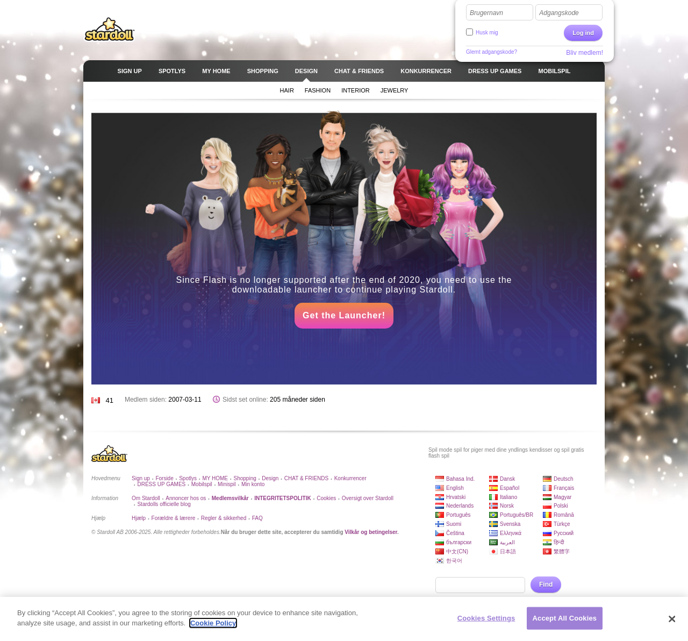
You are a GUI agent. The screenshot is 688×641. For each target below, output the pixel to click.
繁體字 (562, 551)
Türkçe (562, 524)
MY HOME (215, 478)
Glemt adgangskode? (491, 52)
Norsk (507, 506)
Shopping (245, 478)
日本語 (508, 551)
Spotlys (188, 478)
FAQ (257, 518)
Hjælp (139, 518)
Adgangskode (558, 13)
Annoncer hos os (186, 498)
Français (564, 488)
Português (458, 515)
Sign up (141, 478)
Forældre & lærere (174, 518)
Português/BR (516, 515)
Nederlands (460, 506)
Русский (564, 533)
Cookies (326, 498)
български (458, 542)
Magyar (562, 497)
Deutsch (564, 479)
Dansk (507, 479)
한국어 (454, 561)
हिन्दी (559, 542)
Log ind (583, 33)
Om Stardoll (146, 498)
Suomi (453, 524)
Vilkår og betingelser (371, 532)
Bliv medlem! (584, 52)
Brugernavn (486, 13)
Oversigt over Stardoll (367, 498)
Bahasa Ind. (460, 479)
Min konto (252, 484)
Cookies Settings (486, 618)
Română (564, 515)
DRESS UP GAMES (161, 484)
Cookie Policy (213, 623)
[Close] (672, 619)
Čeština (455, 533)
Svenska (510, 524)
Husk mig (487, 32)
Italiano (508, 497)
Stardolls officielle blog (163, 504)
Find (546, 584)
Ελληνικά (510, 533)
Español (509, 488)
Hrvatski (455, 497)
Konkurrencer (350, 478)
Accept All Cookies (565, 618)
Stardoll (109, 29)
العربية (507, 542)
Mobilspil (201, 484)
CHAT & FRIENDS (306, 478)
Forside (164, 478)
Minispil (226, 484)
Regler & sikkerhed (223, 518)
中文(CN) (457, 551)
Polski (561, 506)
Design (270, 478)
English (455, 488)
